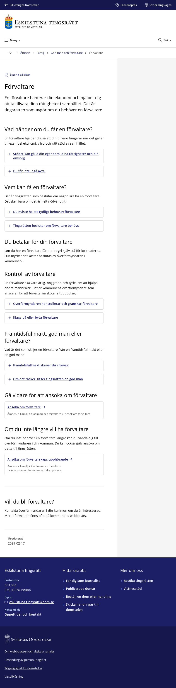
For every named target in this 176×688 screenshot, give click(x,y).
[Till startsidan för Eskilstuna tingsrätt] (41, 21)
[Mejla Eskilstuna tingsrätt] (29, 601)
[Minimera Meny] (12, 40)
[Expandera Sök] (165, 40)
